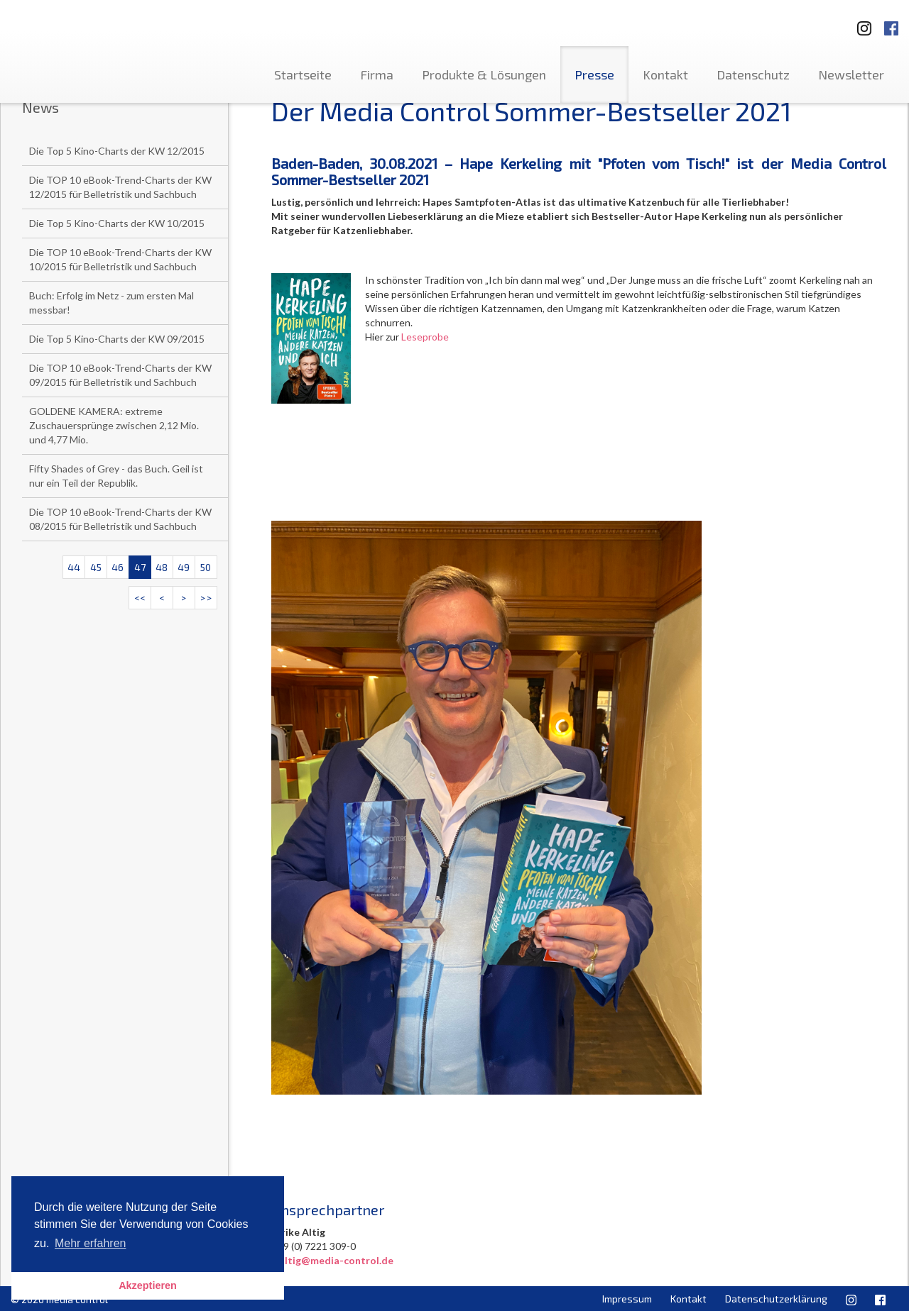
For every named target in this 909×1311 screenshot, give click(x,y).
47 (140, 567)
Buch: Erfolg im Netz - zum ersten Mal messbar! (111, 302)
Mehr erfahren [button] (90, 1243)
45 (96, 567)
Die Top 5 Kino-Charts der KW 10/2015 (117, 223)
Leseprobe (425, 337)
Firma (376, 74)
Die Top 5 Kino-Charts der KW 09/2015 (117, 339)
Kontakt (665, 74)
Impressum (627, 1299)
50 (205, 567)
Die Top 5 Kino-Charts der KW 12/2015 (117, 151)
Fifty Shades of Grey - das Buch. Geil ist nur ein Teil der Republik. (116, 476)
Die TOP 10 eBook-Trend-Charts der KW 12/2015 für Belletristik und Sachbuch (120, 187)
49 (184, 567)
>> (206, 598)
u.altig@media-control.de (332, 1260)
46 (117, 567)
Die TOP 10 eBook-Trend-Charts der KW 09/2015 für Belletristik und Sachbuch (120, 375)
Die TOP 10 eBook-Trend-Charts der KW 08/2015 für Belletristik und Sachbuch (120, 519)
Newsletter (851, 74)
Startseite (303, 74)
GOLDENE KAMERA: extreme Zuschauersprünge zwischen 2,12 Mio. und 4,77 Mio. (114, 425)
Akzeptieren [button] (148, 1285)
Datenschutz (753, 74)
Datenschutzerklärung (776, 1299)
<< (140, 598)
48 (162, 567)
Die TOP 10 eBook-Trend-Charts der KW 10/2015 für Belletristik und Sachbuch (120, 259)
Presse (594, 74)
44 (73, 567)
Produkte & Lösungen (484, 74)
